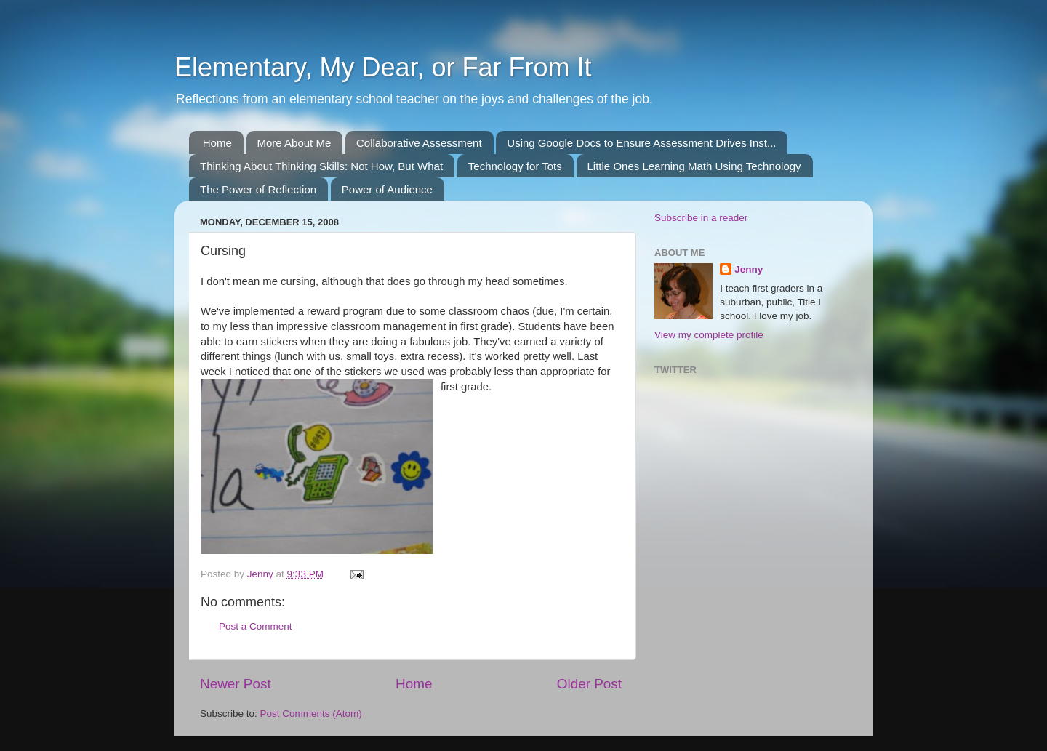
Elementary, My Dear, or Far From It (382, 67)
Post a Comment (255, 626)
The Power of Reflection (258, 189)
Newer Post (235, 683)
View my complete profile (708, 334)
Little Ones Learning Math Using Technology (694, 166)
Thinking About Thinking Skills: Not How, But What (321, 166)
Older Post (589, 683)
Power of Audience (387, 189)
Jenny (748, 269)
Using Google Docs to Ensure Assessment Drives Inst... (641, 143)
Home (217, 143)
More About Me (294, 143)
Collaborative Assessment (419, 143)
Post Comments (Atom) (311, 713)
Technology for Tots (515, 166)
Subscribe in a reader (700, 217)
